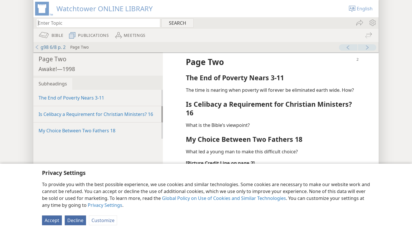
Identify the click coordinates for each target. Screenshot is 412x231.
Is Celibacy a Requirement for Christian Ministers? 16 (96, 114)
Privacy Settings (105, 205)
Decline (75, 220)
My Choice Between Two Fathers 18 (77, 130)
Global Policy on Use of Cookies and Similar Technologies (224, 198)
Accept (52, 220)
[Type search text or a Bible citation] (95, 23)
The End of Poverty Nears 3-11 (71, 98)
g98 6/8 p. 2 (50, 47)
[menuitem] (372, 22)
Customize (103, 220)
